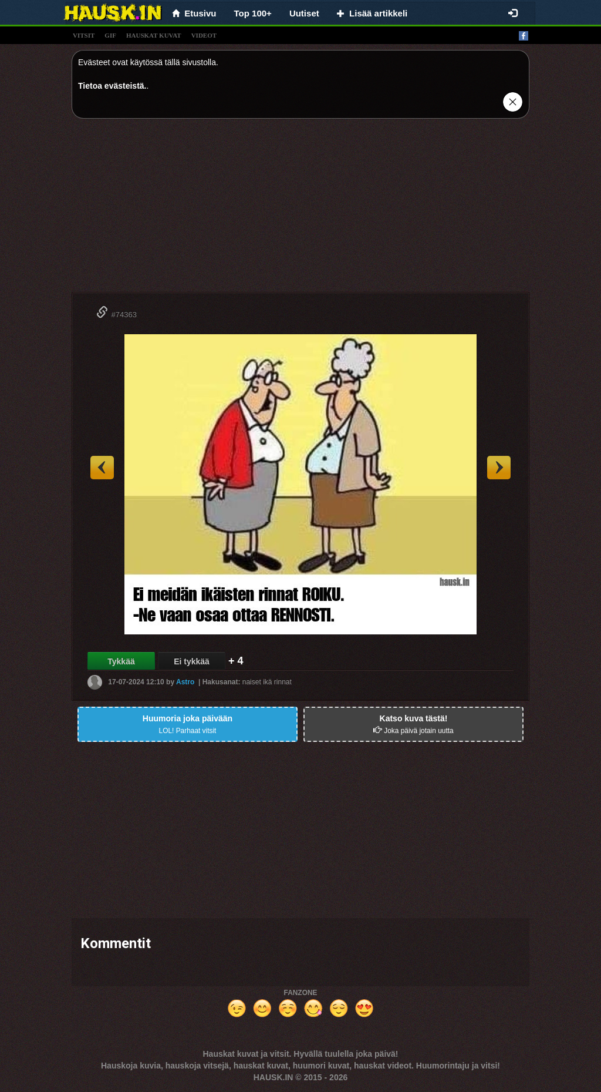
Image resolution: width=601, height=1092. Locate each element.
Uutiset (304, 13)
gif (110, 35)
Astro (185, 682)
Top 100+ (253, 13)
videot (204, 35)
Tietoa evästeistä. (112, 85)
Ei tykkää (192, 661)
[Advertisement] (300, 209)
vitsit (83, 35)
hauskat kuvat (153, 35)
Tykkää (120, 661)
